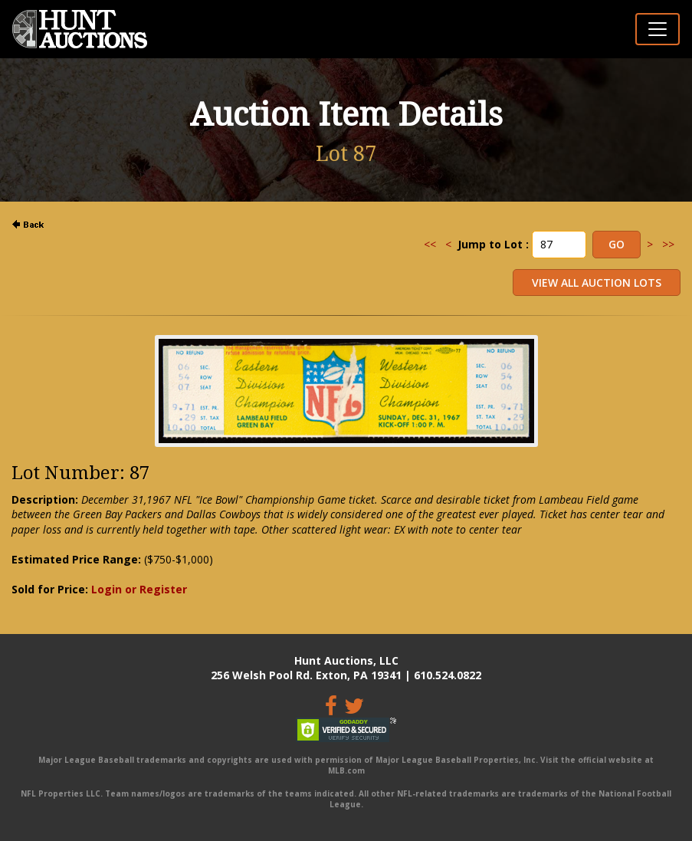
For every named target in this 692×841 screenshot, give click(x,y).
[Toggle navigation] (657, 29)
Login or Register (139, 589)
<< (430, 244)
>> (668, 244)
